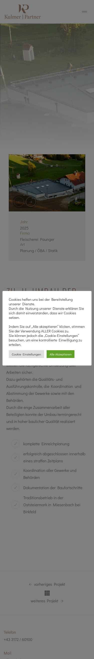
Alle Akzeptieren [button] (60, 354)
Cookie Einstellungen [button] (26, 354)
